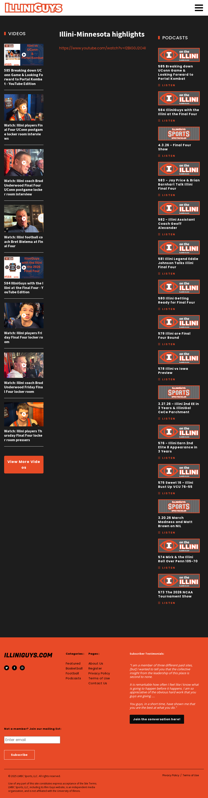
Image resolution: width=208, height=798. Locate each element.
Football (72, 673)
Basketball (74, 668)
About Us (95, 663)
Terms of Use (99, 678)
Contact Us (97, 683)
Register (95, 668)
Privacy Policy (99, 673)
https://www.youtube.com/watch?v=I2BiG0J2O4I (102, 48)
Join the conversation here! (157, 719)
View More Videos (23, 464)
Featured (73, 663)
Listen (168, 85)
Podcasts (73, 678)
